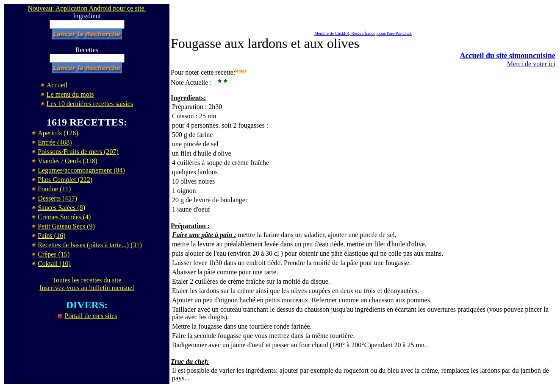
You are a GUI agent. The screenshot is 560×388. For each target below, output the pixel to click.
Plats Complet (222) (65, 179)
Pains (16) (51, 235)
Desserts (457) (57, 198)
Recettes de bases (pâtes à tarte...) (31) (90, 244)
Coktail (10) (54, 263)
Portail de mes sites (91, 315)
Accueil (57, 85)
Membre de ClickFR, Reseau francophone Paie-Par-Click (363, 33)
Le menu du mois (70, 94)
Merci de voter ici (531, 63)
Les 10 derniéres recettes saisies (90, 103)
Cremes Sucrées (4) (64, 217)
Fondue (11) (54, 189)
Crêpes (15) (53, 254)
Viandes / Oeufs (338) (67, 161)
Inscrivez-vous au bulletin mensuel (86, 287)
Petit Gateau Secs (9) (66, 226)
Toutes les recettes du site (86, 280)
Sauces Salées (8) (61, 207)
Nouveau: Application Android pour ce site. (87, 8)
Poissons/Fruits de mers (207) (78, 151)
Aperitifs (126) (58, 133)
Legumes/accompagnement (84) (81, 170)
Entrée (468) (55, 142)
